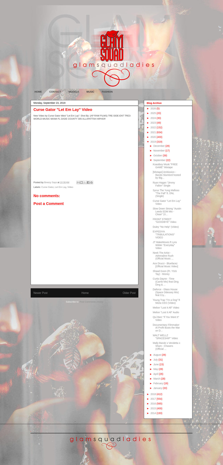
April (156, 374)
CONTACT (55, 91)
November (159, 150)
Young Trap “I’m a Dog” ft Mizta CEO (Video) (166, 301)
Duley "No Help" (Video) (166, 226)
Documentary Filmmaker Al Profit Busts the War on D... (166, 327)
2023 (154, 122)
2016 (154, 403)
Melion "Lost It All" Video (166, 307)
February (158, 383)
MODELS (73, 91)
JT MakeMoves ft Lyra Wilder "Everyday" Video (165, 245)
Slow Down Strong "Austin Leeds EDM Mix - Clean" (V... (167, 211)
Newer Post (40, 292)
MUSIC (90, 91)
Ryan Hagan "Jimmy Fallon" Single (164, 184)
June (156, 364)
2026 (154, 108)
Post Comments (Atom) (91, 301)
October (158, 155)
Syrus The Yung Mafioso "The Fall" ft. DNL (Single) (166, 193)
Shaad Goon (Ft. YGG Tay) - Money (165, 272)
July (155, 359)
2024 (154, 118)
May (156, 369)
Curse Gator (47, 187)
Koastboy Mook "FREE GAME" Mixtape (165, 166)
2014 (154, 413)
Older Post (129, 292)
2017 (154, 398)
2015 (154, 408)
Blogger (128, 458)
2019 (154, 141)
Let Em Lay (60, 187)
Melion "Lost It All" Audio (166, 312)
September (159, 160)
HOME (38, 91)
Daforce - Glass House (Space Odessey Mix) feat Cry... (166, 292)
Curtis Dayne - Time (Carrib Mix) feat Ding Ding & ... (166, 281)
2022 (154, 127)
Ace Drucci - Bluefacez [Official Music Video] (165, 265)
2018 (154, 394)
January (158, 388)
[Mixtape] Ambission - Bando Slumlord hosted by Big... (167, 175)
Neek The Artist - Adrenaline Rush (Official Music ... (163, 255)
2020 (154, 137)
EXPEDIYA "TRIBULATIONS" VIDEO (164, 234)
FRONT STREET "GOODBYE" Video (164, 221)
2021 (154, 132)
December (159, 145)
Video (70, 187)
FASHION (107, 91)
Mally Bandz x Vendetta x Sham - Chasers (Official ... (166, 346)
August (157, 354)
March (157, 378)
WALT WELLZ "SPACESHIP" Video (165, 337)
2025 (154, 113)
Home (85, 292)
